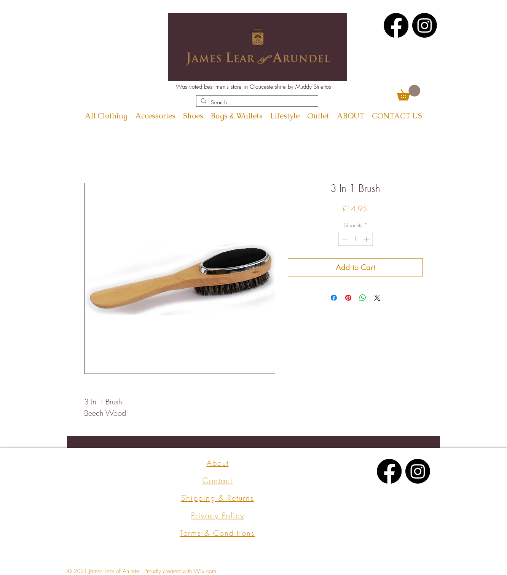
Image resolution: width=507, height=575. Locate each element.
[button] (408, 93)
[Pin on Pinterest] (348, 297)
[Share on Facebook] (333, 297)
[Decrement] (344, 239)
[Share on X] (377, 297)
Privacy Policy (217, 515)
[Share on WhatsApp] (362, 297)
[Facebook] (396, 25)
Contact (217, 480)
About (218, 463)
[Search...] (256, 103)
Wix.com (205, 571)
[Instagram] (424, 25)
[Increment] (367, 239)
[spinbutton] (355, 239)
